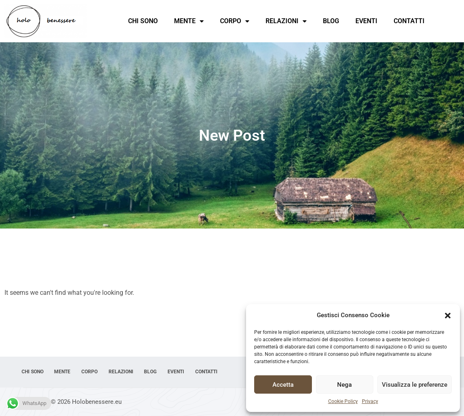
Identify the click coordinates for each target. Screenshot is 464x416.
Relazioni (286, 21)
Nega (344, 384)
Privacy (370, 401)
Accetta (283, 384)
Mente (189, 21)
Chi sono (143, 21)
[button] (448, 315)
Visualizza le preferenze (414, 384)
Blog (331, 21)
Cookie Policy (343, 401)
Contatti (409, 21)
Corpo (234, 21)
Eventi (366, 21)
